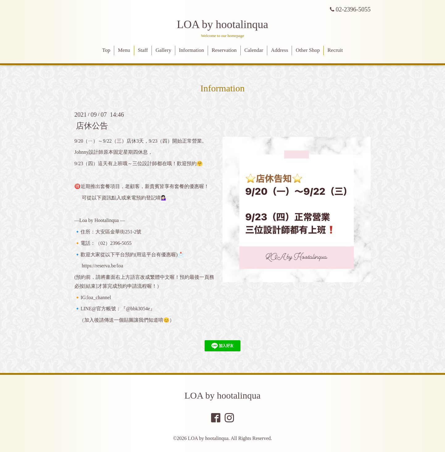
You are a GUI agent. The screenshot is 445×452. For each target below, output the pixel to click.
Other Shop (308, 50)
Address (279, 50)
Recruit (335, 50)
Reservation (224, 50)
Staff (143, 50)
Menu (124, 50)
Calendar (253, 50)
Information (191, 50)
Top (106, 50)
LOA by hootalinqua (222, 24)
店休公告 (92, 125)
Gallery (163, 50)
